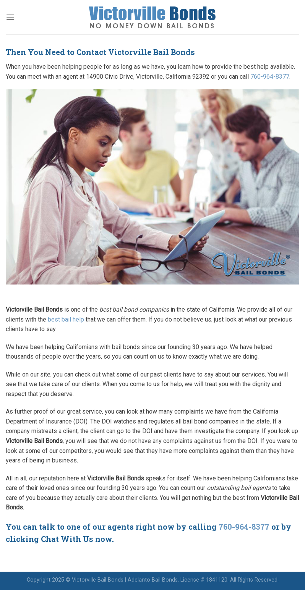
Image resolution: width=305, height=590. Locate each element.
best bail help (66, 319)
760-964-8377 (269, 76)
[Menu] (10, 17)
